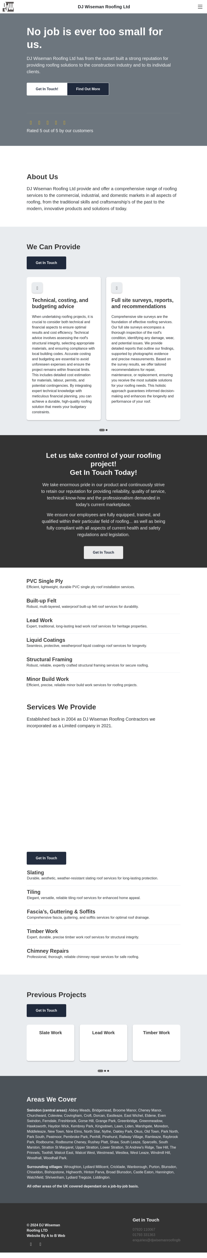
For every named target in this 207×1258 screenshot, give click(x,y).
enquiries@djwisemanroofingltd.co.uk (162, 1241)
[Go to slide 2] (106, 431)
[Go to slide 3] (108, 1072)
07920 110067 (144, 1231)
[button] (47, 90)
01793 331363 (144, 1236)
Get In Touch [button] (46, 264)
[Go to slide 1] (102, 431)
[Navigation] (200, 8)
